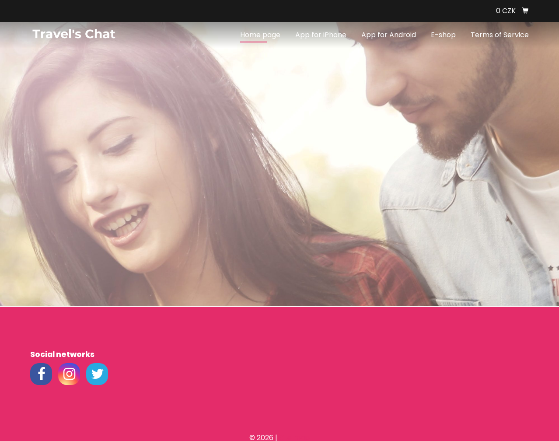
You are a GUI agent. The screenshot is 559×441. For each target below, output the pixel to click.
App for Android (388, 35)
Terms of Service (500, 35)
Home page (260, 35)
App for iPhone (320, 35)
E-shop (443, 35)
